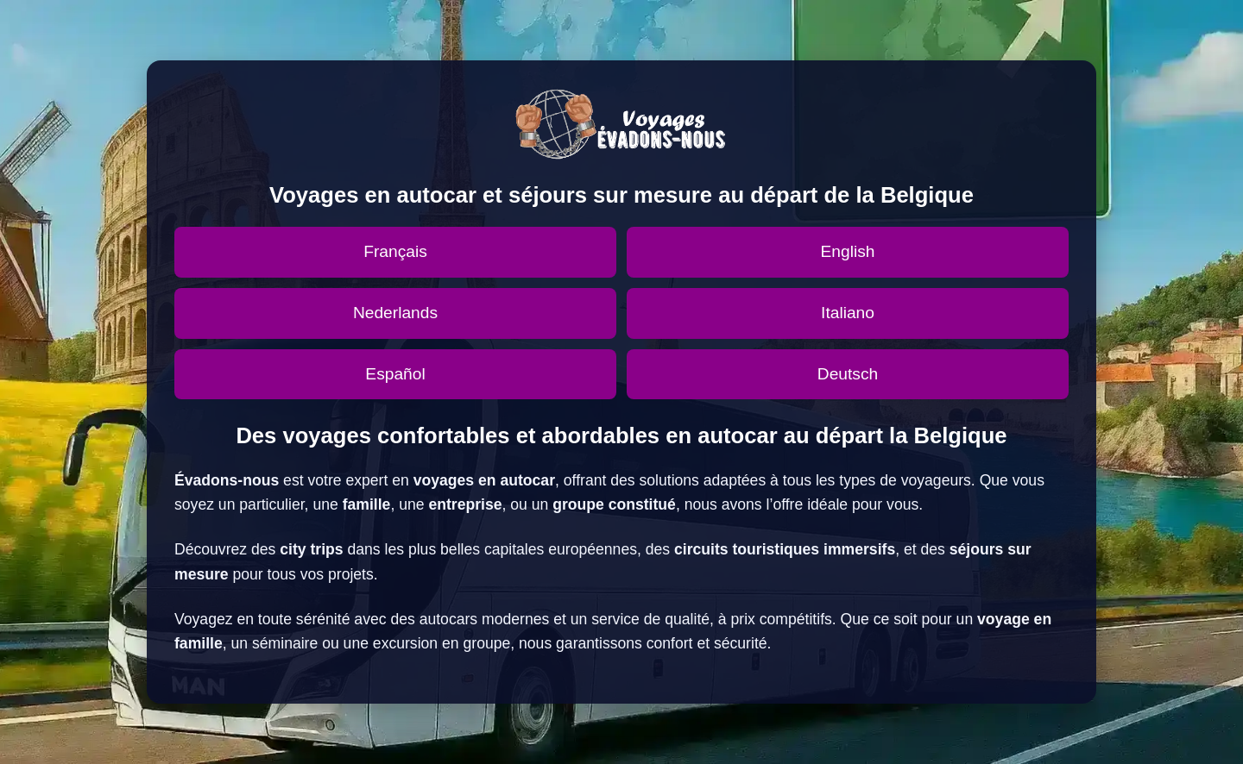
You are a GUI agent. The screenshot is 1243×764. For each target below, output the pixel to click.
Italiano (847, 313)
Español (395, 374)
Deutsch (847, 374)
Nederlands (395, 313)
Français (395, 251)
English (848, 251)
